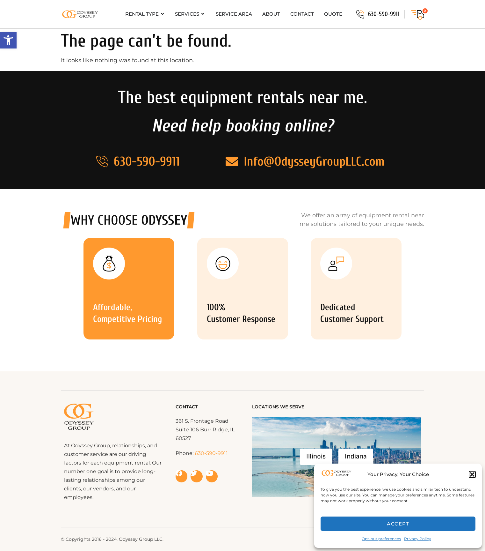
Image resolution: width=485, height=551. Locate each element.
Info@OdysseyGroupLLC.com (314, 161)
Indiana (356, 456)
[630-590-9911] (360, 14)
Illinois (316, 456)
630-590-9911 (384, 14)
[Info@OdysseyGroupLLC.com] (232, 161)
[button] (8, 40)
